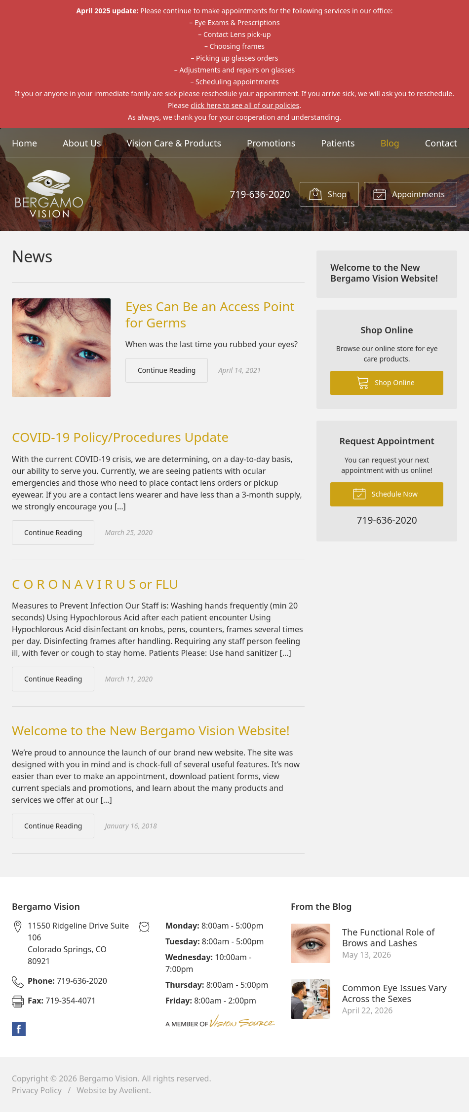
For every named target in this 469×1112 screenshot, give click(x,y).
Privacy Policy (37, 1090)
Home (24, 143)
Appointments (409, 194)
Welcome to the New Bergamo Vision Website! (151, 730)
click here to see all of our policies (245, 105)
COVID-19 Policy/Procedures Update (120, 437)
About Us (82, 143)
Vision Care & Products (174, 143)
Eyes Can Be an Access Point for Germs (210, 314)
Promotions (271, 143)
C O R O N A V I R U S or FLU (95, 584)
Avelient (134, 1090)
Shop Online (385, 382)
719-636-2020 (260, 194)
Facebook (19, 1029)
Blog (390, 143)
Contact (441, 143)
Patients (338, 143)
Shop (328, 194)
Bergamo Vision (108, 1078)
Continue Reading (166, 370)
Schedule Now (385, 493)
